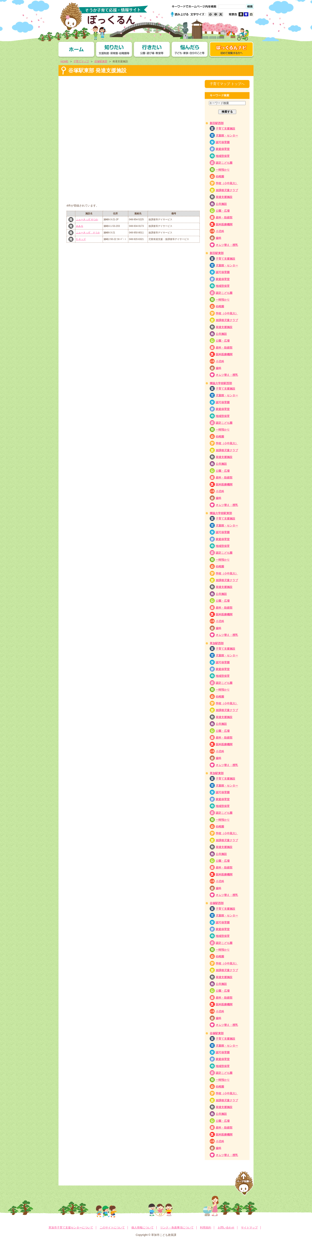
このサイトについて (112, 1227)
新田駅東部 (217, 253)
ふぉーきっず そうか (88, 232)
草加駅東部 (217, 773)
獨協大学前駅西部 (221, 383)
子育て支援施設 (225, 128)
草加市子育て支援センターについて (71, 1227)
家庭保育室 (223, 149)
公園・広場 (223, 210)
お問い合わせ (226, 1227)
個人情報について (142, 1227)
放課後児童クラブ (227, 190)
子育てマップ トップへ (227, 84)
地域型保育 (223, 156)
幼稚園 (220, 176)
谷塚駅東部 (100, 61)
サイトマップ (249, 1227)
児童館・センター (227, 135)
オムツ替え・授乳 (227, 245)
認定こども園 (224, 162)
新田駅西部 (217, 123)
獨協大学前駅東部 (221, 513)
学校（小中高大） (227, 183)
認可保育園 (223, 142)
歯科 (218, 238)
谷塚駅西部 (217, 903)
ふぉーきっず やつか (87, 219)
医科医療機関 (224, 224)
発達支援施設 (224, 197)
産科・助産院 (224, 217)
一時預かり (223, 169)
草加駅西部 (217, 643)
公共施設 (221, 204)
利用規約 (205, 1227)
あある (79, 226)
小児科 (220, 231)
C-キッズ (81, 239)
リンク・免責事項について (177, 1227)
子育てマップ (81, 61)
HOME (64, 61)
